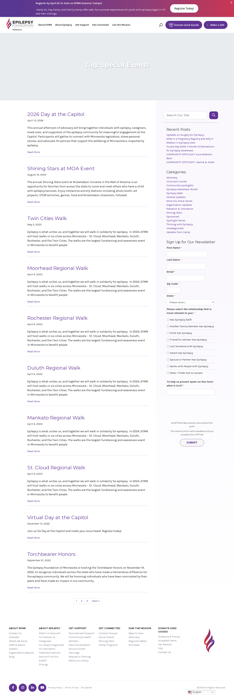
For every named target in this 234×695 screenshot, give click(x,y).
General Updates (176, 197)
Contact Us (15, 633)
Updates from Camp (178, 232)
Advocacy (171, 177)
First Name (173, 247)
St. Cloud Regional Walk (56, 468)
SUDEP (43, 660)
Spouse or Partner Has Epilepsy (188, 359)
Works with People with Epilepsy (189, 366)
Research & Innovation (179, 208)
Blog (11, 656)
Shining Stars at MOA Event (61, 168)
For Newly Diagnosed (51, 644)
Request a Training (80, 656)
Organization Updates (179, 204)
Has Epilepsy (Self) (181, 319)
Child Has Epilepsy (181, 333)
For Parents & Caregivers (47, 639)
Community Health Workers (80, 639)
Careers (13, 648)
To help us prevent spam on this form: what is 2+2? (190, 383)
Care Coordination (79, 644)
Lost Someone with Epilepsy (186, 346)
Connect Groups (108, 633)
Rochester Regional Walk (57, 318)
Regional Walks (138, 641)
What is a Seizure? (49, 633)
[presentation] (192, 409)
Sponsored (172, 216)
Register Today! (184, 8)
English (194, 692)
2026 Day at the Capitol (55, 114)
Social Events (106, 637)
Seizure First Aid (48, 656)
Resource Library (78, 660)
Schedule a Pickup (169, 636)
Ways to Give (136, 633)
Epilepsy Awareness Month (182, 189)
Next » (96, 600)
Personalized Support (81, 633)
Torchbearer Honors (51, 554)
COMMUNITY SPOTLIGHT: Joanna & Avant (190, 162)
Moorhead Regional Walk (57, 268)
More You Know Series (179, 200)
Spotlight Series (175, 220)
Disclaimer (86, 687)
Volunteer (134, 644)
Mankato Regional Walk (56, 418)
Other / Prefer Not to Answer (186, 372)
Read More (33, 152)
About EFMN (45, 24)
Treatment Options (50, 652)
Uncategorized (174, 228)
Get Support (82, 24)
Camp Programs (108, 644)
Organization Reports (21, 652)
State (170, 295)
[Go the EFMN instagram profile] (23, 688)
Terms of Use (71, 687)
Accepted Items (167, 640)
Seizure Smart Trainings (77, 650)
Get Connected (100, 24)
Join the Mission (121, 24)
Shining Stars (174, 212)
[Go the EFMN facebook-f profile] (13, 688)
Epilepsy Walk (174, 193)
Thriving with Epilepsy (179, 224)
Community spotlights (179, 185)
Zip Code (172, 283)
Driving (43, 664)
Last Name (173, 259)
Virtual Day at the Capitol (57, 517)
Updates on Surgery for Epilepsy (185, 134)
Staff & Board (17, 644)
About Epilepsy (63, 24)
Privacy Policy (55, 687)
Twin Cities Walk (47, 218)
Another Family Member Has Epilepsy (192, 326)
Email (170, 271)
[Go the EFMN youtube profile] (42, 688)
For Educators (47, 648)
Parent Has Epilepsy (181, 352)
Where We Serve (18, 641)
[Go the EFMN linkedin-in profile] (32, 688)
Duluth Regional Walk (53, 368)
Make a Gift (215, 24)
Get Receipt (165, 644)
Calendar (14, 637)
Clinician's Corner (176, 181)
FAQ (160, 648)
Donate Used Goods (184, 25)
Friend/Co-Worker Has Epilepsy (188, 339)
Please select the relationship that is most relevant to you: (189, 311)
